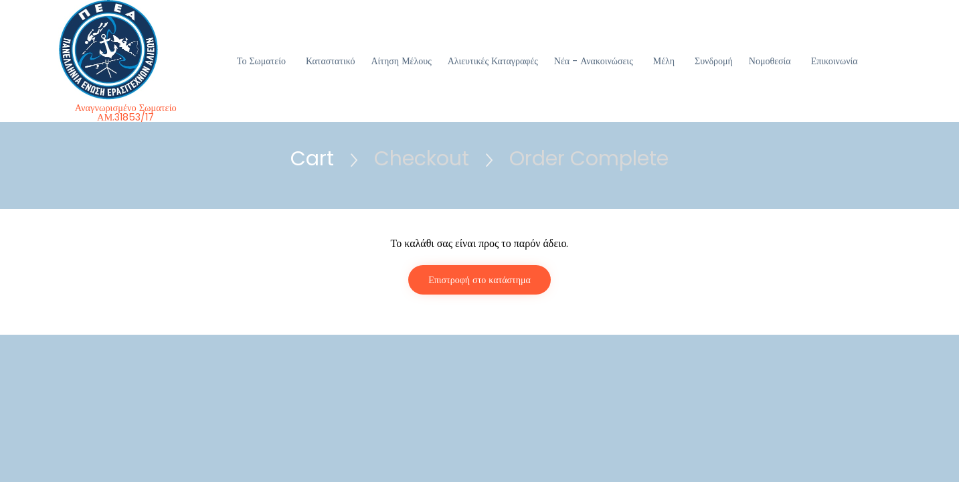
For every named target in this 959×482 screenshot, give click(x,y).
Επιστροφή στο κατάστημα (479, 280)
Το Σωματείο (261, 61)
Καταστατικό (330, 61)
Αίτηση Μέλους (401, 61)
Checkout (421, 159)
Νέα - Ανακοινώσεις (593, 61)
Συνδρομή (714, 61)
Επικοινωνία (834, 61)
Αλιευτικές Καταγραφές (493, 61)
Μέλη (664, 61)
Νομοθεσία (770, 61)
